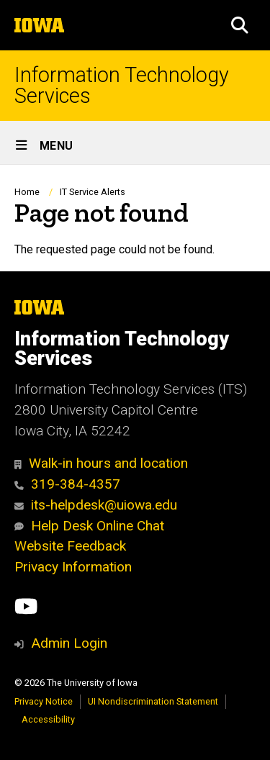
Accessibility (48, 719)
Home (27, 191)
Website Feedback (70, 546)
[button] (240, 25)
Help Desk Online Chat (89, 525)
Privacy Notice (43, 701)
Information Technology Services (121, 86)
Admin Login (69, 643)
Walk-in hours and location (101, 463)
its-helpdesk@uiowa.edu (95, 505)
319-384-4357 (67, 484)
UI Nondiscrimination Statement (153, 701)
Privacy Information (73, 566)
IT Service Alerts (92, 191)
